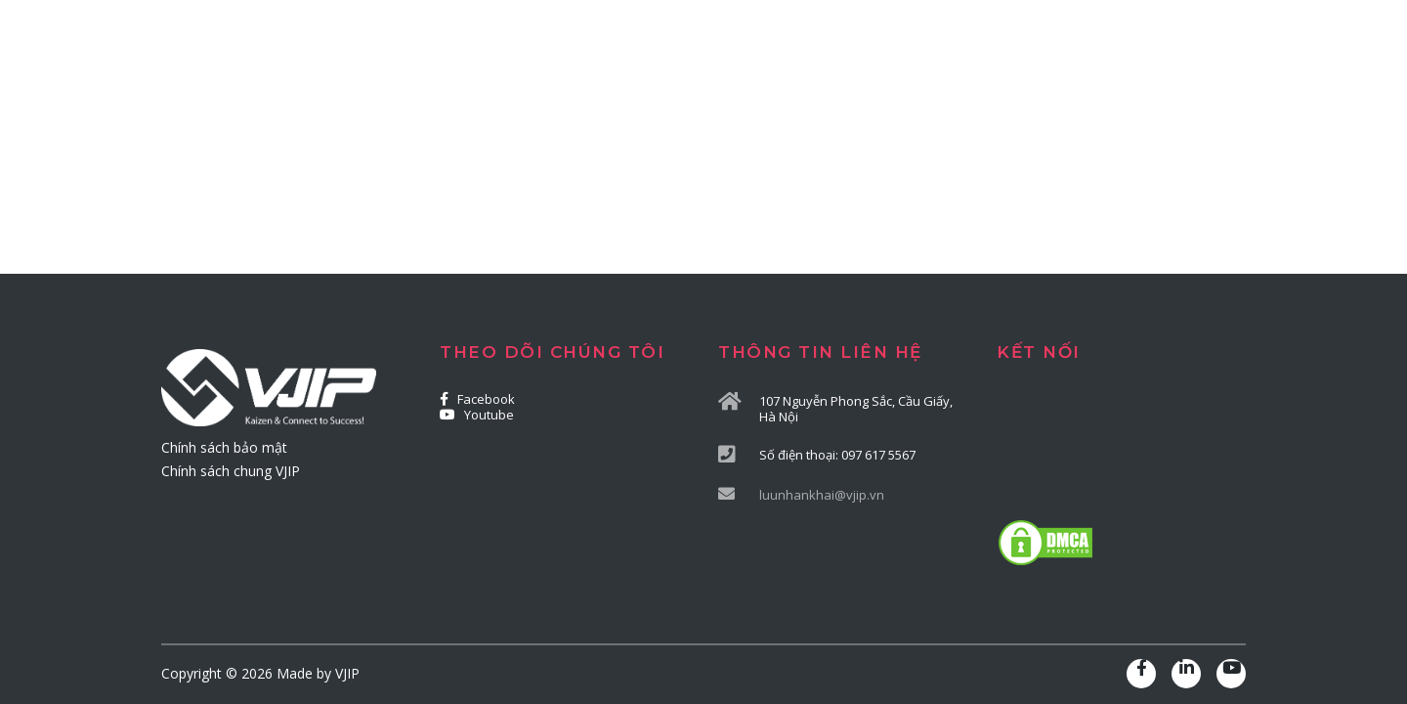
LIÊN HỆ (1181, 89)
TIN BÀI (1083, 89)
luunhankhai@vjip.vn (821, 495)
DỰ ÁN (990, 89)
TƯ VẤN (620, 89)
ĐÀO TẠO (725, 89)
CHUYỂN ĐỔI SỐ (863, 89)
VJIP (347, 673)
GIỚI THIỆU (507, 89)
